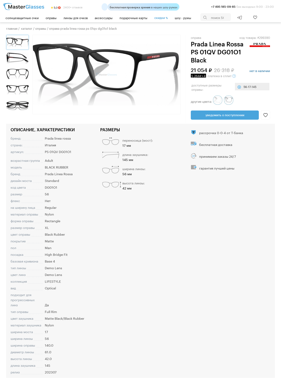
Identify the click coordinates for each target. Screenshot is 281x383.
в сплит (213, 75)
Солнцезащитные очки (22, 17)
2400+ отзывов (66, 7)
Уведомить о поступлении (224, 115)
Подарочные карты (133, 17)
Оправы (51, 17)
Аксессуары (104, 17)
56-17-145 (250, 86)
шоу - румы (183, 17)
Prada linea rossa (58, 137)
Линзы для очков (76, 17)
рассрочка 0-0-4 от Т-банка (221, 132)
